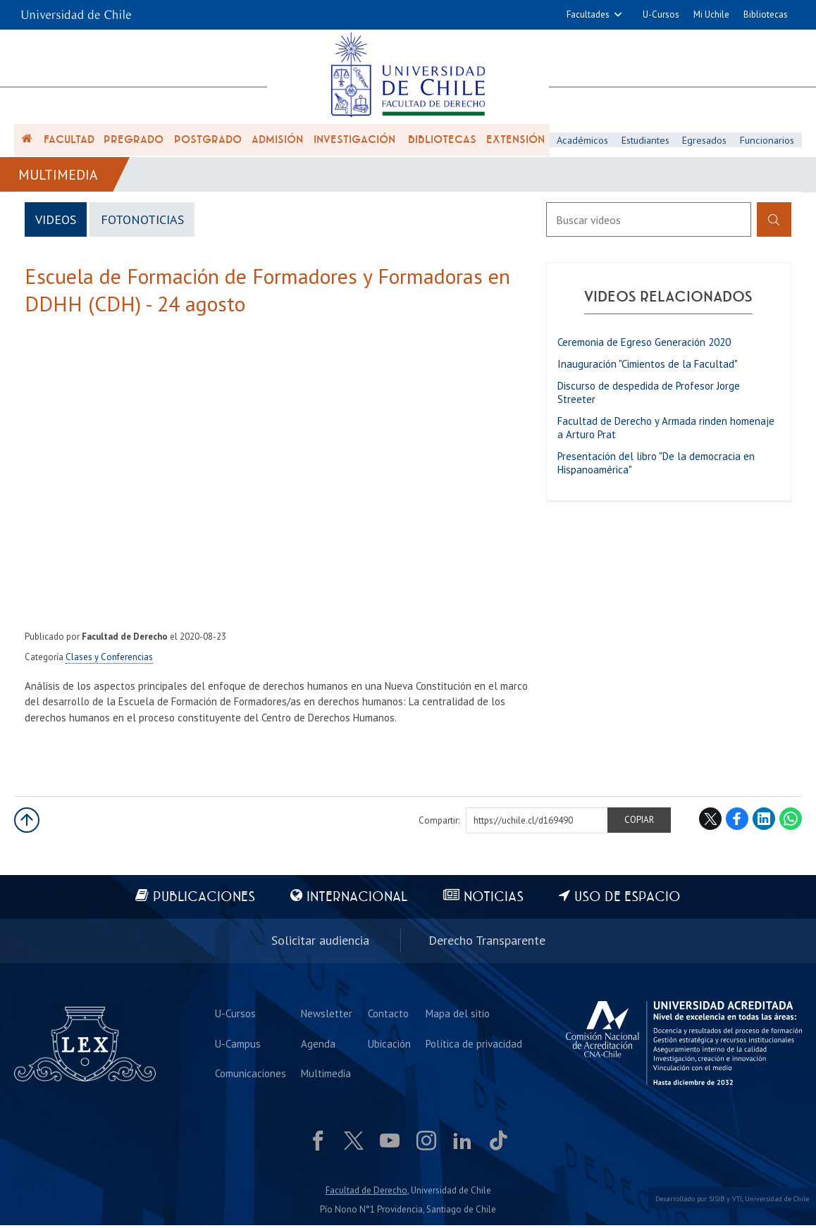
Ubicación (389, 1045)
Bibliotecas (765, 14)
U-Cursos (661, 14)
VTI (737, 1200)
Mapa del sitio (458, 1015)
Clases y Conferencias (109, 660)
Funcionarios (768, 141)
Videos (56, 223)
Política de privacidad (474, 1045)
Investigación (354, 142)
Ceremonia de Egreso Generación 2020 (644, 345)
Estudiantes (645, 141)
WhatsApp (791, 822)
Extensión (515, 142)
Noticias (494, 901)
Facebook (737, 822)
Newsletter (327, 1015)
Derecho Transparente (486, 943)
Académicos (582, 141)
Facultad (69, 142)
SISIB (716, 1200)
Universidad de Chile (777, 1200)
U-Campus (238, 1045)
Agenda (319, 1045)
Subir (26, 823)
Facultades (588, 14)
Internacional (357, 901)
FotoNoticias (143, 223)
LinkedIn (764, 822)
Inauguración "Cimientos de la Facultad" (647, 367)
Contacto (388, 1015)
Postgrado (208, 142)
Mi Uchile (711, 14)
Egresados (705, 141)
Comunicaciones (251, 1075)
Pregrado (133, 142)
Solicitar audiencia (320, 943)
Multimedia (58, 177)
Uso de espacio (629, 901)
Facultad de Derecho (366, 1193)
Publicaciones (203, 901)
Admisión (277, 142)
